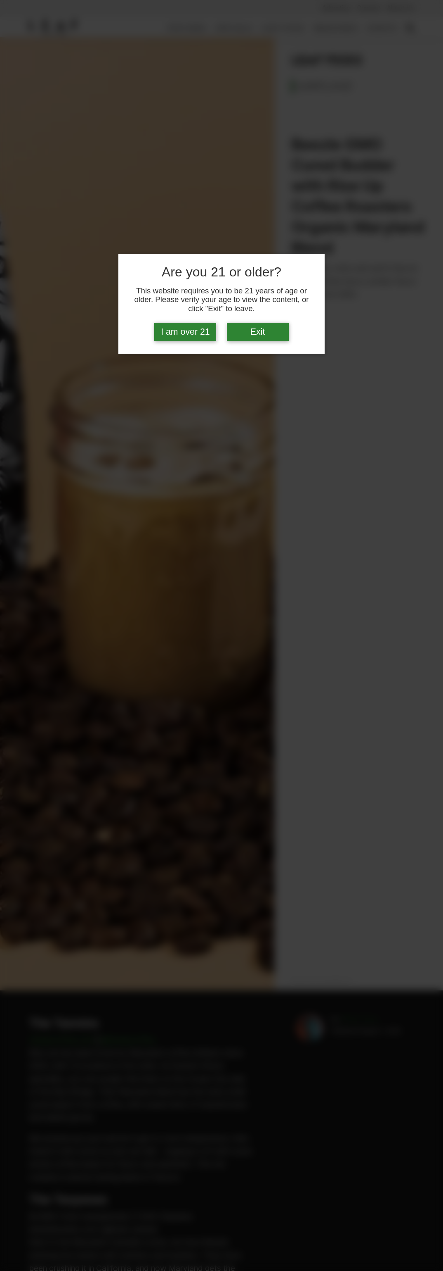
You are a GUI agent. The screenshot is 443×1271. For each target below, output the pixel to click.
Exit (257, 332)
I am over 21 (185, 332)
